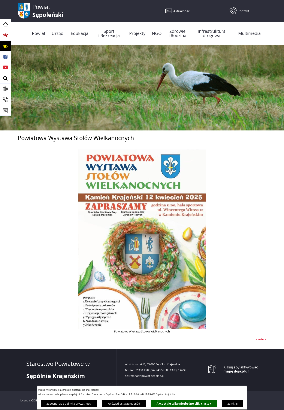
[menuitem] (38, 33)
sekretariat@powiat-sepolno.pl (144, 376)
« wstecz (261, 339)
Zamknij (232, 404)
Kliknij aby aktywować (240, 369)
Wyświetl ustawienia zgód (124, 404)
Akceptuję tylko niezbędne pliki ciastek (184, 404)
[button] (5, 46)
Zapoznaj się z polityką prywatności (68, 404)
